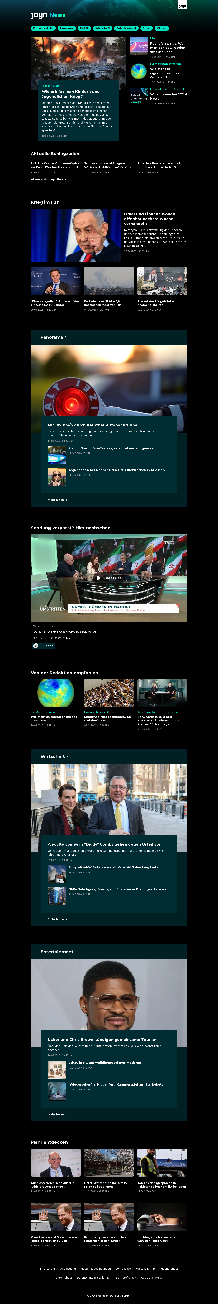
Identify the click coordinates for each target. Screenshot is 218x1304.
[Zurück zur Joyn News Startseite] (48, 16)
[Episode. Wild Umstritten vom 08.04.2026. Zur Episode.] (109, 587)
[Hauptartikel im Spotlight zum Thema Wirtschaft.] (55, 756)
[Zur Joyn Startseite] (182, 4)
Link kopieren (43, 645)
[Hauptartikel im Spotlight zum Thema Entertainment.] (59, 951)
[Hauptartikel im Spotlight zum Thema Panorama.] (54, 337)
